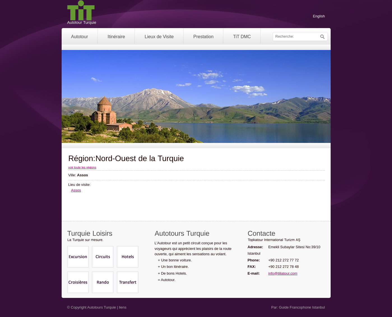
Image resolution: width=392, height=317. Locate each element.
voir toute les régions (82, 167)
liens (122, 307)
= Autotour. (167, 280)
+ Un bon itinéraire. (173, 266)
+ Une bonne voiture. (175, 260)
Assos (76, 190)
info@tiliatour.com (283, 273)
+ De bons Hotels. (172, 273)
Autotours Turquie (101, 307)
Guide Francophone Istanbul (302, 307)
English (319, 16)
